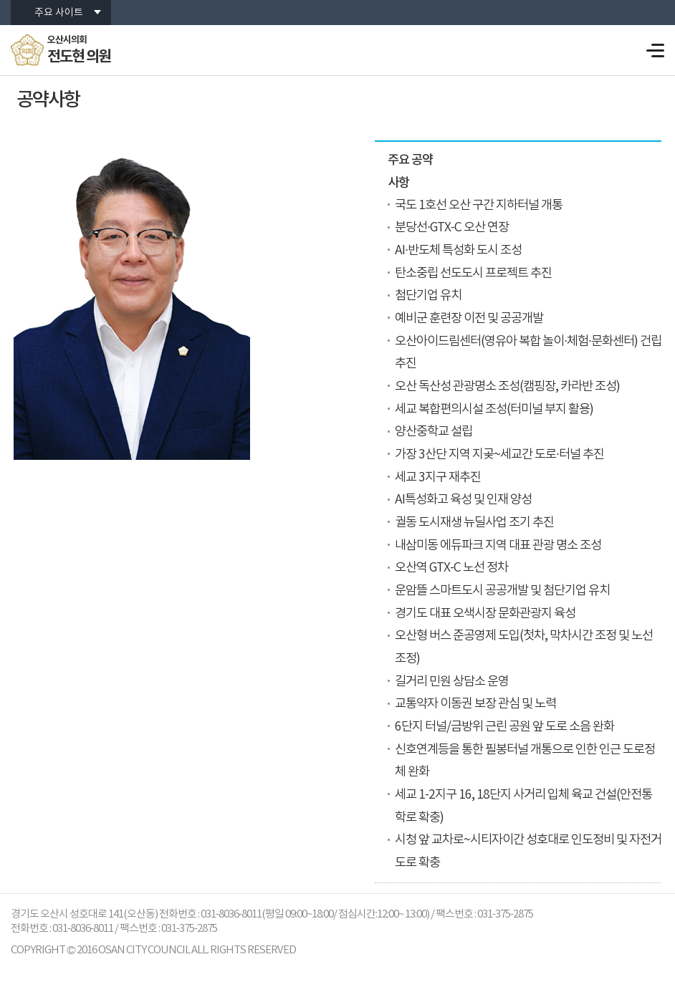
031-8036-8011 (82, 929)
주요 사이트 (58, 13)
